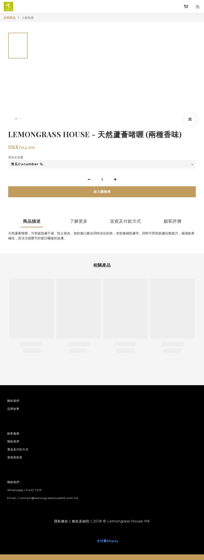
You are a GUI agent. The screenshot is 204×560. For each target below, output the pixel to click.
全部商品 (10, 17)
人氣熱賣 (28, 17)
